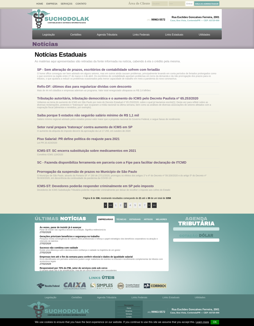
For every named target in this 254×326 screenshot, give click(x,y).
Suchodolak (66, 19)
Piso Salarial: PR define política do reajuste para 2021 (78, 139)
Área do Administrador (207, 4)
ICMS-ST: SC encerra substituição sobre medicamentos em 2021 (86, 150)
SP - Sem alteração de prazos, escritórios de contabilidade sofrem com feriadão (98, 69)
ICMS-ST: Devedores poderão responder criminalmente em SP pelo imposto (95, 186)
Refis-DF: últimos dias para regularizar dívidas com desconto (84, 86)
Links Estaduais (174, 34)
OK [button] (215, 322)
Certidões (75, 34)
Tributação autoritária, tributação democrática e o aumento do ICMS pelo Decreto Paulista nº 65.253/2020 (117, 98)
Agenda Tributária (107, 34)
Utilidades (204, 34)
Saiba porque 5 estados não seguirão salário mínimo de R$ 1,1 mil (88, 115)
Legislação (48, 34)
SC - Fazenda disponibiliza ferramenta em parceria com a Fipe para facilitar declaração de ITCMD (111, 162)
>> (154, 205)
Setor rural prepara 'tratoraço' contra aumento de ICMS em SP (85, 127)
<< (110, 205)
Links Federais (141, 34)
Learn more (202, 322)
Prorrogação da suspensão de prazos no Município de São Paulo (87, 171)
